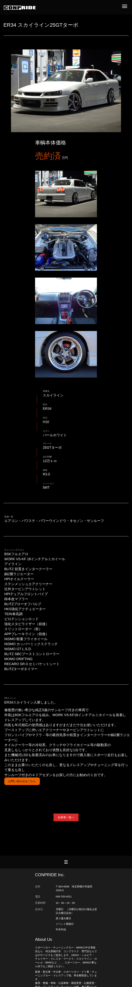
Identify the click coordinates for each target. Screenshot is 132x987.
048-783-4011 (64, 896)
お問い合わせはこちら (22, 781)
